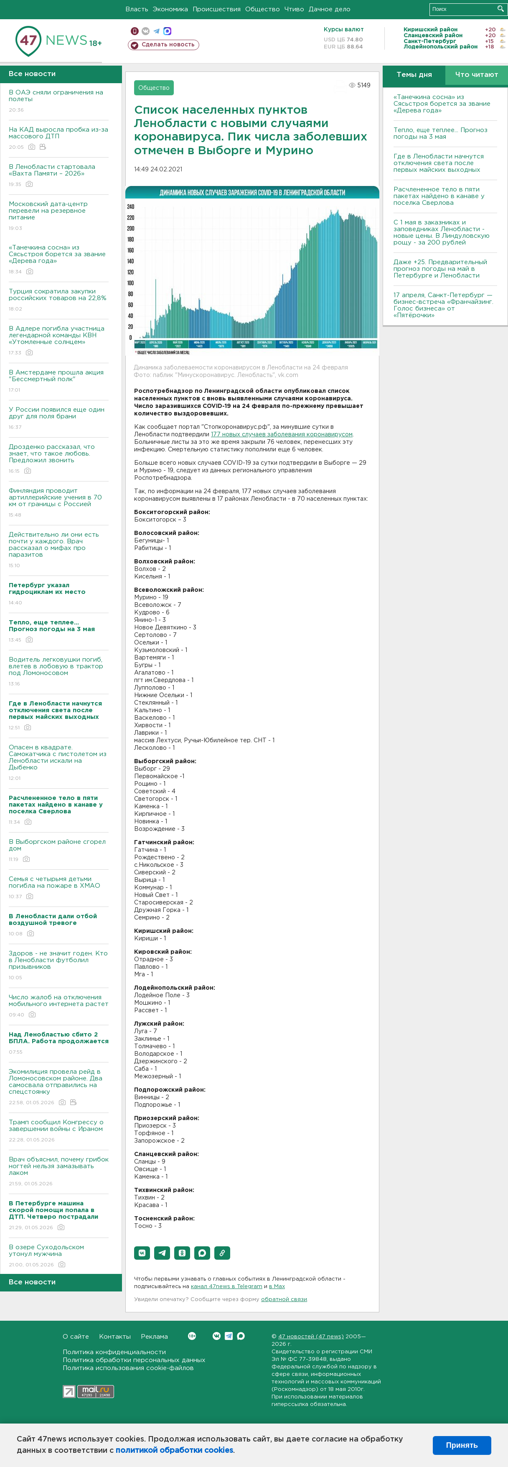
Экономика (170, 9)
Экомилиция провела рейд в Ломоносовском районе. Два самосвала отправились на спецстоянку (59, 1087)
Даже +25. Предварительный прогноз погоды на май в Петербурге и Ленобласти (440, 269)
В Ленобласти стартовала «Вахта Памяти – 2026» (59, 176)
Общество (262, 9)
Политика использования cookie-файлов (128, 1368)
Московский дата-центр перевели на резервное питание (59, 216)
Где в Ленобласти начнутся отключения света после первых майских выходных (439, 163)
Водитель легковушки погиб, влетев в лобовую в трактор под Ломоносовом (59, 672)
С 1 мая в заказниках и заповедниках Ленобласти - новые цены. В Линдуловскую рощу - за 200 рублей (442, 232)
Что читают (476, 75)
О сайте (76, 1337)
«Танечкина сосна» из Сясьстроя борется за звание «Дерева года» (59, 260)
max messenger (167, 31)
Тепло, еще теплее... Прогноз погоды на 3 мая (441, 133)
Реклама (154, 1337)
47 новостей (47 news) (311, 1337)
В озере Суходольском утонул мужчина (59, 1256)
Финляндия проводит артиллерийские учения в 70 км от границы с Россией (59, 503)
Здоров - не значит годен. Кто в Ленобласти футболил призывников (59, 966)
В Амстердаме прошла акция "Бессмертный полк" (59, 382)
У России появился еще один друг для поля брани (59, 419)
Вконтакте (192, 1336)
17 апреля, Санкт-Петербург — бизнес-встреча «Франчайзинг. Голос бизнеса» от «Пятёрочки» (443, 305)
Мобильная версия (135, 31)
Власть (136, 9)
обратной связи (284, 1299)
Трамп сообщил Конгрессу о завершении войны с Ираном (59, 1132)
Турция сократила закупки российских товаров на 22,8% (59, 301)
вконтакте (146, 31)
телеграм (156, 31)
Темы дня (414, 75)
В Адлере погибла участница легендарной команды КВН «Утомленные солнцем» (59, 341)
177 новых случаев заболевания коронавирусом (282, 434)
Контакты (115, 1337)
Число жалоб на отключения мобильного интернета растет (59, 1007)
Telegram (229, 1336)
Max (241, 1336)
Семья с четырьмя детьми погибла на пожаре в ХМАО (59, 888)
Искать (501, 8)
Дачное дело (330, 9)
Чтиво (294, 9)
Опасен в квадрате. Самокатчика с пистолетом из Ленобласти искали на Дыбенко (59, 763)
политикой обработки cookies (174, 1450)
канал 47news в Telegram (226, 1286)
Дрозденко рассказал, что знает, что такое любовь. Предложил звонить (59, 459)
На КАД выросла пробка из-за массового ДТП (59, 139)
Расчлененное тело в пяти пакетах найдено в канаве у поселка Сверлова (439, 196)
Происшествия (217, 9)
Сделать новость (168, 44)
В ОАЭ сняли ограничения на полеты (59, 102)
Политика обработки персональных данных (134, 1360)
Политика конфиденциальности (114, 1352)
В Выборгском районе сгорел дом (59, 851)
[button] (142, 1253)
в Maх (277, 1286)
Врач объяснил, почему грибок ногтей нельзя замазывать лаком (59, 1172)
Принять (462, 1445)
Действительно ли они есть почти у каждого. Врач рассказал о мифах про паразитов (59, 550)
